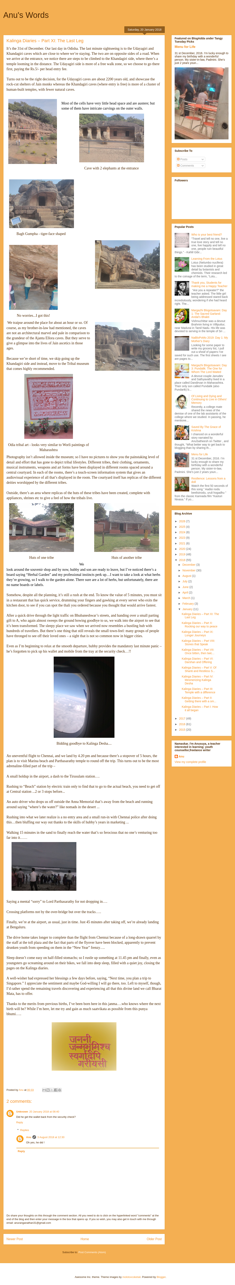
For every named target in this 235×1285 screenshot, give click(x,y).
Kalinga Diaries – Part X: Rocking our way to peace (199, 624)
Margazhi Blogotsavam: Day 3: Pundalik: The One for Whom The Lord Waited (209, 369)
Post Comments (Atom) (92, 1252)
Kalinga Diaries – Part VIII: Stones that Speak (198, 642)
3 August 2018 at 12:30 (50, 1137)
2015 (182, 729)
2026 (182, 521)
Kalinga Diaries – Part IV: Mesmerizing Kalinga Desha (197, 680)
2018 (182, 560)
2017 (182, 718)
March (186, 598)
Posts (182, 159)
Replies (24, 1130)
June (185, 587)
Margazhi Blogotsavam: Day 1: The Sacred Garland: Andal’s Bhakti (209, 314)
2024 (182, 532)
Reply (19, 1122)
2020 (182, 548)
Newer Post (14, 1239)
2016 (182, 724)
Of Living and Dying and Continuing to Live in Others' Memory (209, 399)
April (185, 592)
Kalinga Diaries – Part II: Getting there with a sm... (199, 699)
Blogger (161, 1277)
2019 (182, 554)
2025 (182, 526)
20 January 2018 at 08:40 (44, 1111)
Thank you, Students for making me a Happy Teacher (209, 284)
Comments (185, 165)
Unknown (22, 1111)
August (187, 575)
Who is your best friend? (206, 234)
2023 (182, 537)
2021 (182, 543)
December (189, 564)
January (187, 609)
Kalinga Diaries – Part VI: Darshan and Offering (197, 660)
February (188, 603)
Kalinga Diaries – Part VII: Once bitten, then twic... (198, 651)
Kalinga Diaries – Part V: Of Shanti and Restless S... (199, 669)
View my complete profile (190, 762)
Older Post (154, 1239)
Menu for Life (185, 46)
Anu (28, 1137)
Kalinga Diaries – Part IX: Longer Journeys (197, 633)
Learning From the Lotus (206, 258)
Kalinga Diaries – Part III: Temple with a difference (198, 690)
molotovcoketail (131, 1277)
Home (85, 1239)
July (185, 581)
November (189, 570)
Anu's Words (26, 15)
